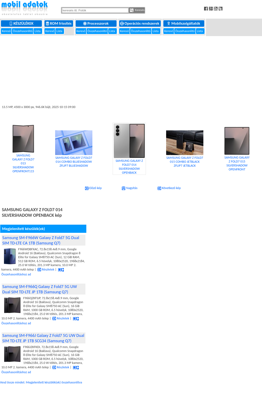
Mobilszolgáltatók (184, 23)
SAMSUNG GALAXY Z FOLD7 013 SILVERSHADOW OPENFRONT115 (23, 155)
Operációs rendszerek (140, 23)
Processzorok (96, 23)
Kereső (6, 31)
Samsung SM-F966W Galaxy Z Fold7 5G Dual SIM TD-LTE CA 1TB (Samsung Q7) (40, 240)
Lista (37, 31)
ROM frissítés (59, 23)
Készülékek (21, 23)
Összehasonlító (23, 31)
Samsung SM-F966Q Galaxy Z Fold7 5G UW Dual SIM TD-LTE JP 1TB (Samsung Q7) (39, 289)
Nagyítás (130, 188)
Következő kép (169, 188)
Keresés (137, 10)
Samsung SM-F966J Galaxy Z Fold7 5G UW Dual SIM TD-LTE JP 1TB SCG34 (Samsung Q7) (43, 338)
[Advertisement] (131, 70)
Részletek (45, 269)
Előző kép (93, 188)
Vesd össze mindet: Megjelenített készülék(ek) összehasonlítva (41, 382)
